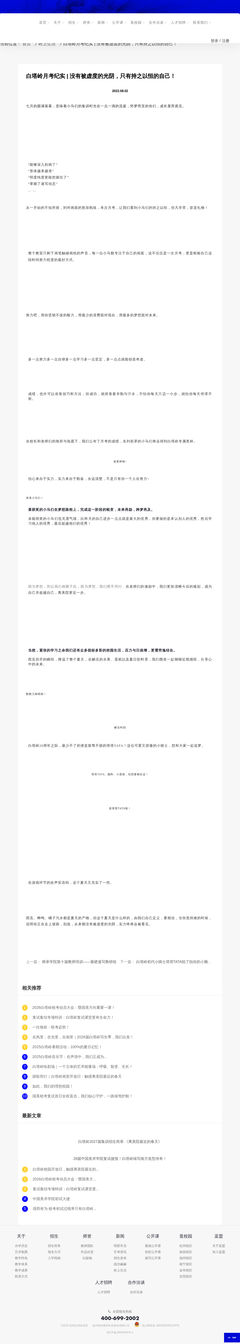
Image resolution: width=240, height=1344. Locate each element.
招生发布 (120, 1258)
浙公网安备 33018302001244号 (156, 1325)
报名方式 (54, 1252)
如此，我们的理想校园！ (52, 1086)
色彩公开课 (153, 1252)
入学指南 (54, 1258)
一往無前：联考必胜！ (51, 1027)
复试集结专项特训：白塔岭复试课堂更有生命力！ (73, 1017)
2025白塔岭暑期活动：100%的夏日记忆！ (67, 1047)
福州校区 (185, 1258)
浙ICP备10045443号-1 (120, 1332)
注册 (225, 41)
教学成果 (21, 1270)
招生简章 (54, 1246)
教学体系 (21, 1264)
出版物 (87, 1258)
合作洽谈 (136, 1292)
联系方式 (21, 1276)
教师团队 (87, 1246)
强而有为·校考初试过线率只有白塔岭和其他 (66, 1209)
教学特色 (21, 1258)
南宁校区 (185, 1264)
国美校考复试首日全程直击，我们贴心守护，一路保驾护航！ (82, 1096)
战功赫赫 (120, 1264)
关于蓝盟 (218, 1246)
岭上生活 (120, 1270)
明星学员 (120, 1246)
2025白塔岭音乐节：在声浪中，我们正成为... (69, 1057)
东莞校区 (185, 1276)
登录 (214, 41)
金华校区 (185, 1270)
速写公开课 (153, 1258)
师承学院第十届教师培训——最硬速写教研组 (79, 962)
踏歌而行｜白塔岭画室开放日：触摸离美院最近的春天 (77, 1076)
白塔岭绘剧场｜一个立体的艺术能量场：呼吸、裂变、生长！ (82, 1067)
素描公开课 (153, 1246)
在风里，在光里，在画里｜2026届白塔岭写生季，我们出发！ (83, 1037)
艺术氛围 (21, 1252)
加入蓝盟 (218, 1252)
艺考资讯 (120, 1252)
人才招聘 (103, 1292)
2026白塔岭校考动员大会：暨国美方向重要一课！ (73, 1008)
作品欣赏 (87, 1252)
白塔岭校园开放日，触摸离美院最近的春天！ (66, 1169)
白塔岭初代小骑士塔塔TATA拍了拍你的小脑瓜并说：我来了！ (187, 962)
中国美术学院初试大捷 (51, 1199)
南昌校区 (185, 1252)
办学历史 (21, 1246)
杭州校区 (185, 1246)
